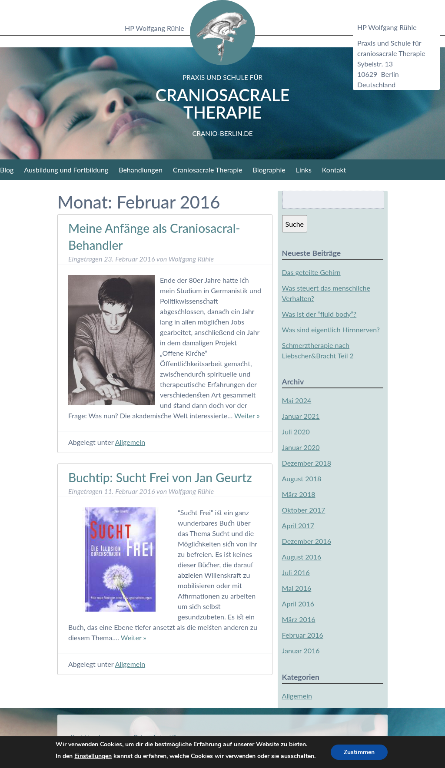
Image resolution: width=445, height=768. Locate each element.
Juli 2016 (296, 572)
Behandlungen (141, 170)
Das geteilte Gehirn (311, 272)
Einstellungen (93, 756)
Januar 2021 (301, 416)
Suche (295, 224)
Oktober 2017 (303, 510)
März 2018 (298, 494)
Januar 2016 (301, 650)
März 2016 (298, 619)
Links (304, 170)
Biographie (269, 170)
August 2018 (302, 478)
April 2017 (298, 525)
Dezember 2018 (306, 463)
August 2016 (302, 557)
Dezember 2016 (306, 541)
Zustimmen (359, 752)
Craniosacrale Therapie (223, 105)
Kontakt (334, 170)
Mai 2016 (297, 588)
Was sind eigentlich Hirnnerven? (331, 329)
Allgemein (130, 442)
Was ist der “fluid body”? (319, 314)
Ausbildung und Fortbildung (66, 170)
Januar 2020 (301, 447)
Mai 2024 (297, 400)
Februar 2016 (302, 635)
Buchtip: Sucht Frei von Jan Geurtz (160, 477)
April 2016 (298, 603)
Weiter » (247, 415)
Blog (6, 170)
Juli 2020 (296, 431)
